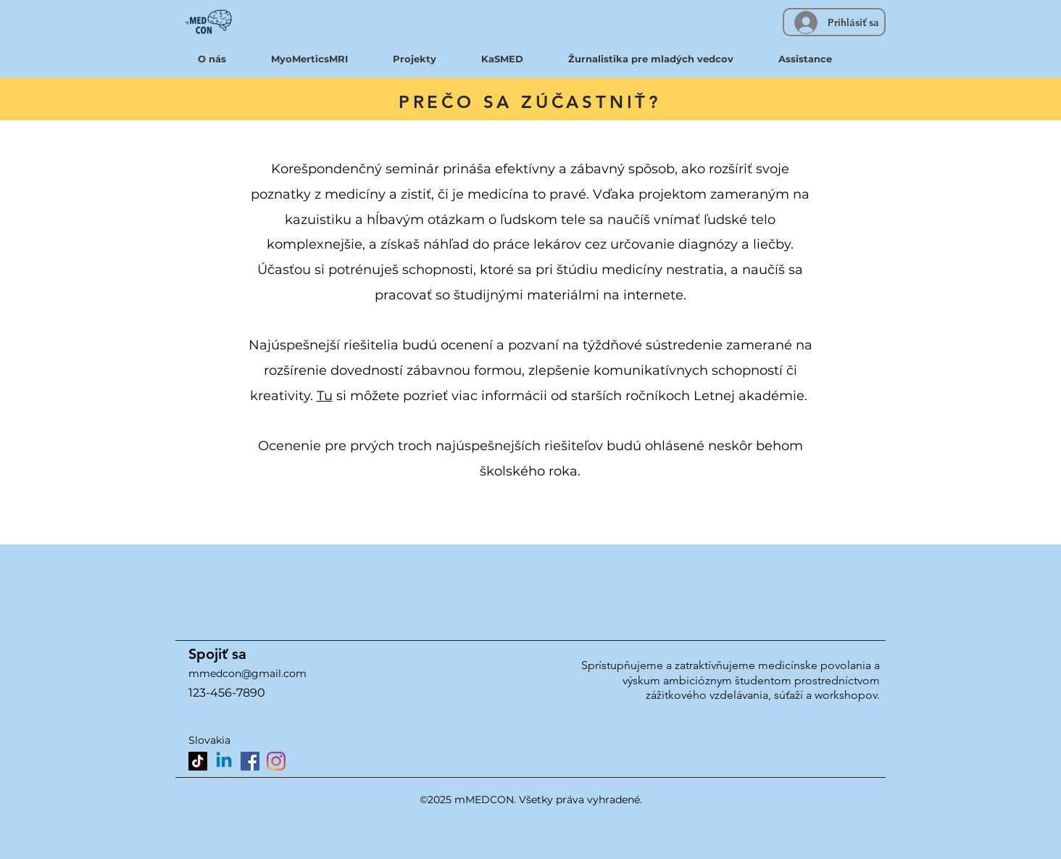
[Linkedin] (224, 761)
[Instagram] (276, 761)
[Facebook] (250, 761)
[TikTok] (197, 761)
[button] (502, 59)
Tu (325, 396)
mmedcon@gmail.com (247, 673)
